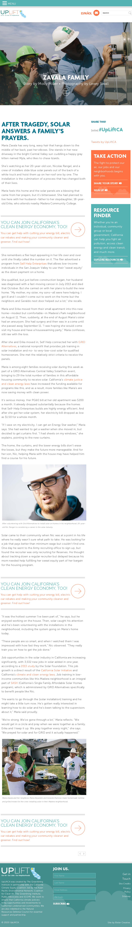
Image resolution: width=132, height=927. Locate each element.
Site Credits (124, 883)
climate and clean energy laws (35, 674)
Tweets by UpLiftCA (103, 142)
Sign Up (101, 190)
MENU (12, 3)
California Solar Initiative (56, 670)
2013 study (28, 666)
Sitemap (126, 896)
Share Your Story (108, 183)
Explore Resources (108, 259)
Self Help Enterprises (33, 263)
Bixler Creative (122, 922)
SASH (14, 683)
